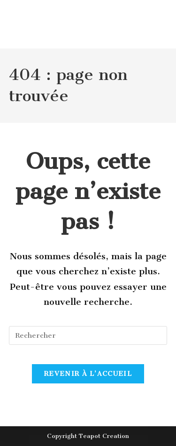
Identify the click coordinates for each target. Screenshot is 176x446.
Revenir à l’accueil (88, 374)
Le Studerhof (53, 36)
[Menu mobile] (146, 36)
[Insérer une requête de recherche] (88, 335)
